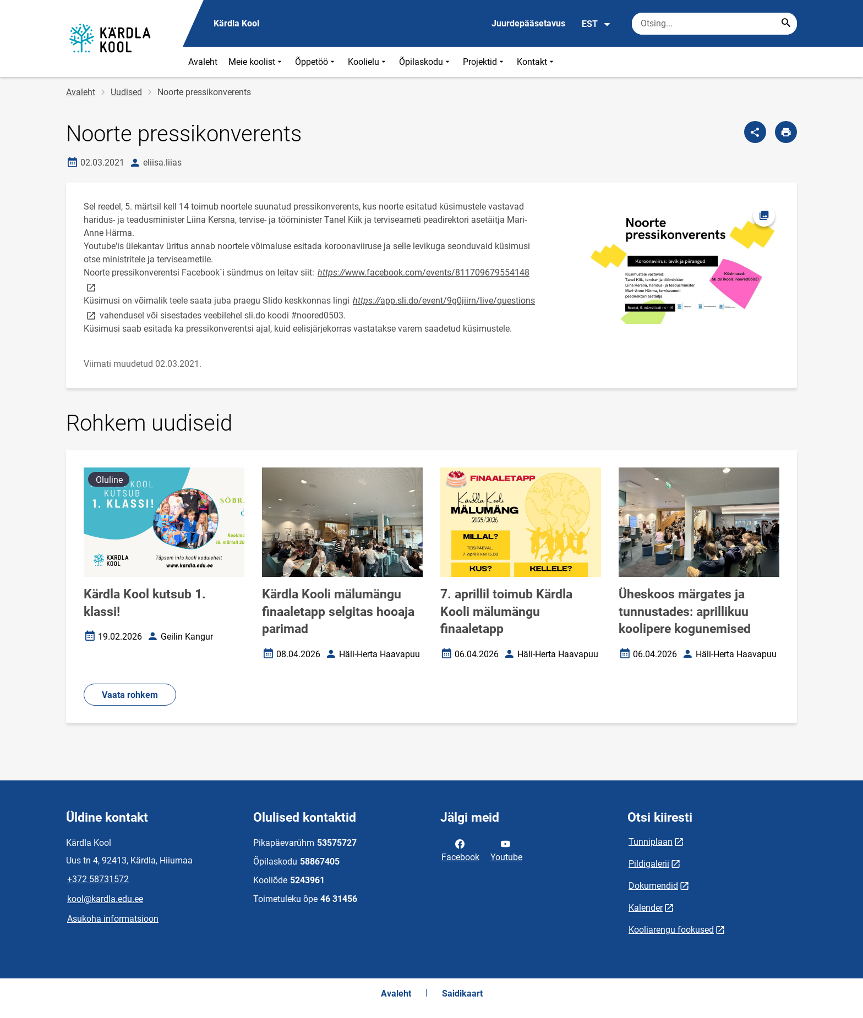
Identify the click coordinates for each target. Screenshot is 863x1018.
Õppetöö (316, 62)
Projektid (484, 62)
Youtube (506, 850)
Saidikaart (462, 993)
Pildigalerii (649, 864)
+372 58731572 (98, 879)
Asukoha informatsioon (113, 919)
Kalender (646, 908)
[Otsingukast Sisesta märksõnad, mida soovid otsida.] (714, 24)
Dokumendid (653, 886)
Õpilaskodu (425, 62)
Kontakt (536, 62)
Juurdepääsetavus (528, 23)
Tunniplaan (651, 842)
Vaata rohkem (130, 695)
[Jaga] (755, 132)
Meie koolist (256, 62)
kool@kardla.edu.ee (105, 899)
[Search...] (786, 23)
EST (596, 24)
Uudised (126, 92)
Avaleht (202, 62)
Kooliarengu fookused (671, 930)
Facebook (460, 850)
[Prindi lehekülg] (786, 132)
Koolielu (368, 62)
